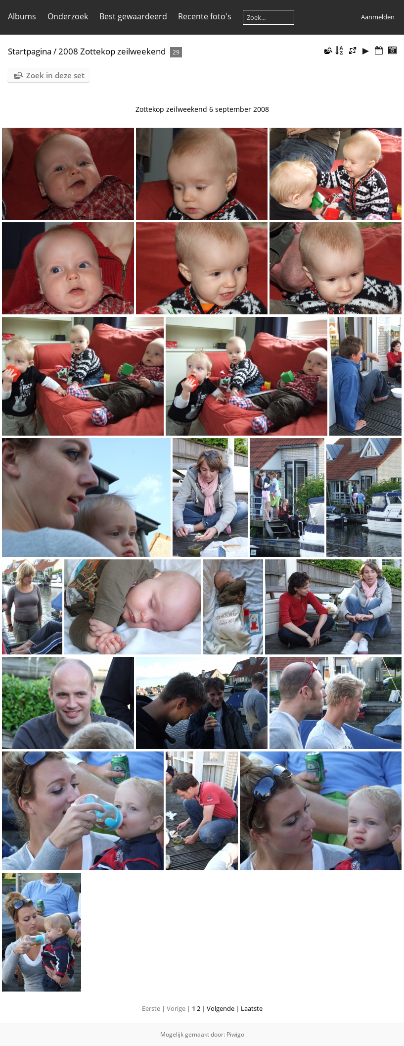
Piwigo (235, 1034)
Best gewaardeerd (133, 16)
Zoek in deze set (55, 75)
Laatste (252, 1008)
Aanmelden (378, 16)
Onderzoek (67, 16)
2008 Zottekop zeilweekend (112, 51)
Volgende (220, 1008)
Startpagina (29, 51)
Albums (22, 16)
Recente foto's (204, 16)
